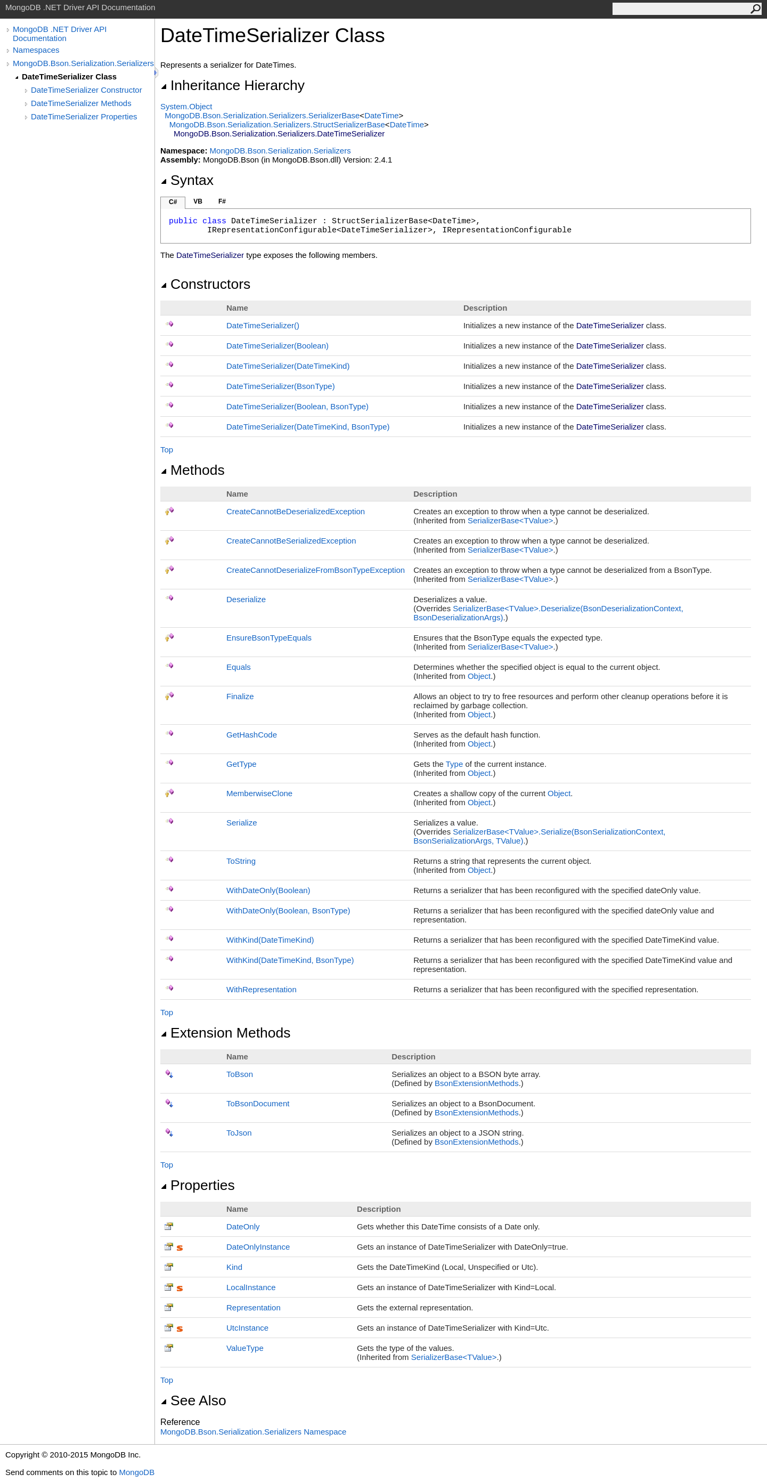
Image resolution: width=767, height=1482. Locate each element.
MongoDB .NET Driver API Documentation (60, 34)
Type (454, 763)
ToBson (239, 1074)
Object (479, 676)
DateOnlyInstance (258, 1246)
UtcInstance (247, 1327)
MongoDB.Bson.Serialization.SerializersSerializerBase (262, 115)
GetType (241, 763)
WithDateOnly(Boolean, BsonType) (288, 910)
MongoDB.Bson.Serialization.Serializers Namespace (253, 1431)
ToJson (239, 1132)
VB (197, 201)
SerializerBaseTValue (510, 520)
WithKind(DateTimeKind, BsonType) (290, 960)
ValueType (245, 1348)
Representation (253, 1307)
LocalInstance (251, 1287)
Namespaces (36, 49)
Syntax (187, 180)
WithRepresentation (261, 989)
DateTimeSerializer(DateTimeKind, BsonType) (308, 426)
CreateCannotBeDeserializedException (295, 511)
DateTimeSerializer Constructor (86, 89)
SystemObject (186, 106)
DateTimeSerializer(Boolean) (277, 345)
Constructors (205, 284)
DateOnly (243, 1226)
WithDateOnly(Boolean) (268, 890)
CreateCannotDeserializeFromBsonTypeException (315, 569)
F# (222, 201)
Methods (192, 470)
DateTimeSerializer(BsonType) (280, 386)
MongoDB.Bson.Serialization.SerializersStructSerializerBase (277, 124)
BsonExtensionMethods (477, 1083)
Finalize (240, 696)
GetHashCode (251, 734)
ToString (241, 860)
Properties (197, 1185)
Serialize (241, 822)
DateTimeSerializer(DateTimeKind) (287, 365)
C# (173, 202)
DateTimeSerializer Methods (81, 103)
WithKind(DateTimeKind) (270, 939)
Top (166, 449)
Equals (238, 666)
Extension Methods (225, 1033)
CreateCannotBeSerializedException (291, 540)
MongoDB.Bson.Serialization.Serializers (83, 63)
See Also (193, 1400)
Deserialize (246, 599)
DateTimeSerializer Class (69, 76)
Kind (234, 1267)
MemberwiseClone (259, 793)
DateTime (381, 115)
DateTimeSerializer (262, 325)
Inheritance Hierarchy (232, 85)
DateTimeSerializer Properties (84, 116)
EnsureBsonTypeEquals (269, 637)
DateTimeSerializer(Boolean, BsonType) (297, 406)
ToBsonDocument (257, 1103)
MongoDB (136, 1472)
